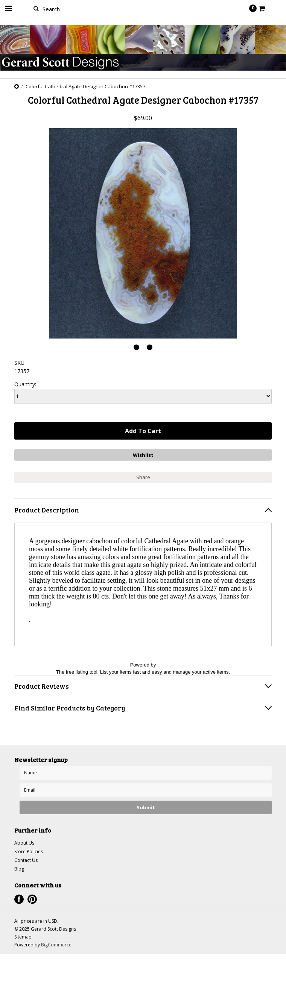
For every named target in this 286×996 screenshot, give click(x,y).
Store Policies (28, 851)
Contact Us (26, 860)
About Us (24, 843)
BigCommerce (56, 945)
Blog (19, 869)
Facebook (19, 899)
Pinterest (32, 899)
